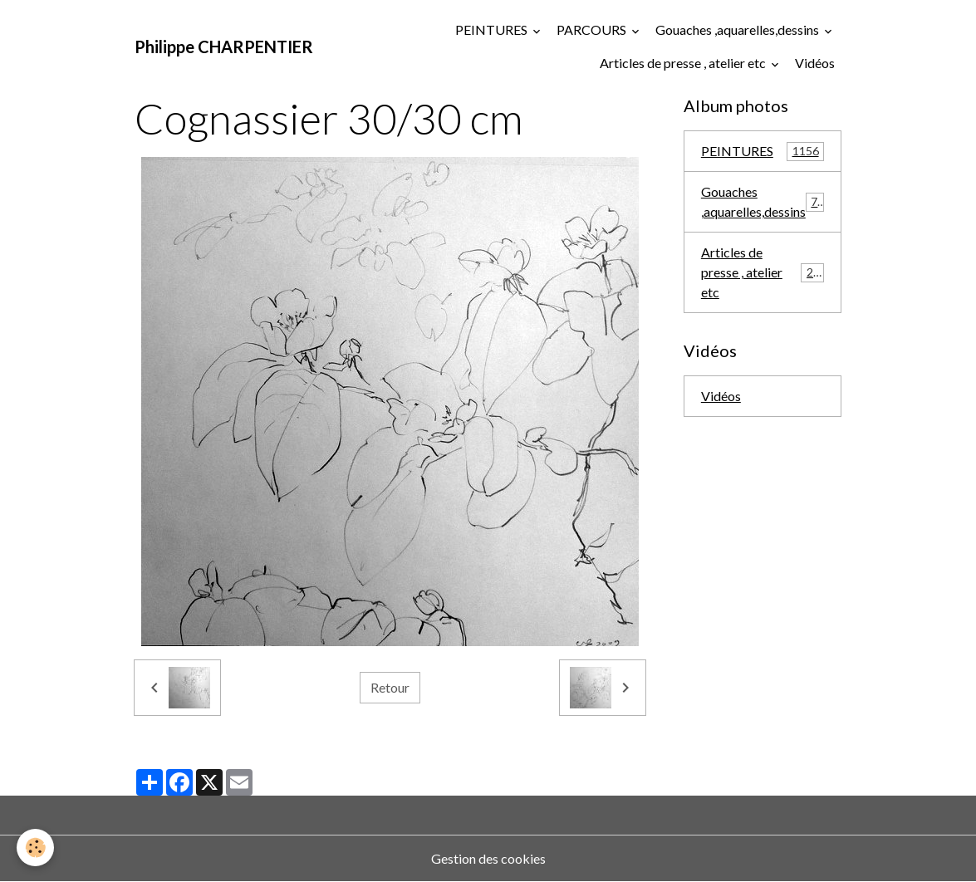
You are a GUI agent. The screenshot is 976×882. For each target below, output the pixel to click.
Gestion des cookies (488, 858)
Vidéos (815, 63)
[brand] (224, 46)
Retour (390, 687)
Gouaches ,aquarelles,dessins (738, 29)
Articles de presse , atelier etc (684, 63)
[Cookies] (35, 847)
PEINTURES (492, 29)
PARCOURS (593, 29)
